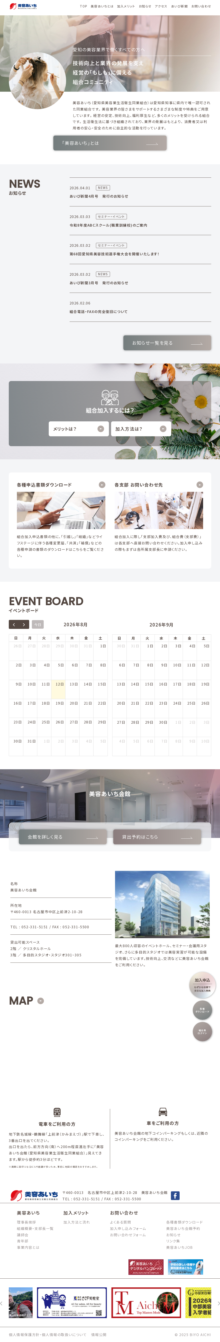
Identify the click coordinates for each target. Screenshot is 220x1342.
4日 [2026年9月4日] (89, 741)
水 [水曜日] (58, 638)
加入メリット (126, 6)
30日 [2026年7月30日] (74, 645)
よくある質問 (120, 1222)
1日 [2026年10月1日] (178, 722)
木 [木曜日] (72, 638)
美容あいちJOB (179, 1247)
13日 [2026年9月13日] (121, 684)
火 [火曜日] (44, 638)
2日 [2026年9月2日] (61, 741)
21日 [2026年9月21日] (135, 703)
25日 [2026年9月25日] (191, 703)
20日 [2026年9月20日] (121, 703)
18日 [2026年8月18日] (46, 703)
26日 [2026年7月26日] (18, 645)
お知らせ (145, 6)
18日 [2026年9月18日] (191, 684)
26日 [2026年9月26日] (205, 703)
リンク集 (173, 1241)
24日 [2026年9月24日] (177, 703)
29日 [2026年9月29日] (149, 722)
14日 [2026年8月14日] (88, 684)
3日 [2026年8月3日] (33, 664)
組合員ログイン (202, 1032)
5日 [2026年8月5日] (61, 664)
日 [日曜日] (16, 638)
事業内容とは (28, 1247)
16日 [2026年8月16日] (18, 703)
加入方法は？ (140, 429)
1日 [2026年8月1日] (103, 645)
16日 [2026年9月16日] (163, 684)
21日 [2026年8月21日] (88, 703)
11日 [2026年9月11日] (191, 664)
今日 (37, 624)
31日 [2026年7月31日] (88, 645)
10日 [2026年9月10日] (177, 664)
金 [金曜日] (86, 638)
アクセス (161, 6)
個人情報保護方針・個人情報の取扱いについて (48, 1334)
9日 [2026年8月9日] (19, 684)
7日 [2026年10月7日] (164, 741)
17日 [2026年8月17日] (32, 703)
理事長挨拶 (26, 1222)
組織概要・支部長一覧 (35, 1228)
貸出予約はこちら (157, 837)
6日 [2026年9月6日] (122, 664)
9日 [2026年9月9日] (164, 664)
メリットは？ (78, 429)
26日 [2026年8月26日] (60, 722)
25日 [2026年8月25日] (46, 722)
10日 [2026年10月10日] (205, 741)
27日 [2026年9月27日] (121, 722)
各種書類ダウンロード (184, 1222)
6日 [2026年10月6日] (150, 741)
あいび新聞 (179, 6)
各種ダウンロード (202, 1010)
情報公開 (99, 1334)
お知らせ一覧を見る (167, 343)
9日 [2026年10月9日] (192, 741)
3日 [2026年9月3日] (75, 741)
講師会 (23, 1234)
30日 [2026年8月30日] (18, 741)
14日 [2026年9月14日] (135, 684)
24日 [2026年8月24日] (32, 722)
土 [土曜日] (101, 638)
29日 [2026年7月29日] (60, 645)
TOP (83, 6)
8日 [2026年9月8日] (150, 664)
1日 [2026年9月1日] (47, 741)
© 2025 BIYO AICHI (193, 1334)
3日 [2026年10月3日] (207, 722)
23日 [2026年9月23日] (163, 703)
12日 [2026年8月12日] (60, 684)
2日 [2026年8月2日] (19, 664)
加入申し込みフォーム (128, 1228)
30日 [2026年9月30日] (163, 722)
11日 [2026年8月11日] (46, 684)
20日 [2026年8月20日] (74, 703)
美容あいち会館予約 (183, 1228)
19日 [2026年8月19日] (60, 703)
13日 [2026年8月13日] (74, 684)
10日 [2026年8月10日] (32, 684)
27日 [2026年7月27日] (32, 645)
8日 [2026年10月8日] (178, 741)
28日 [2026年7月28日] (46, 645)
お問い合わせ (201, 6)
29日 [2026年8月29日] (102, 722)
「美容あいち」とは (110, 143)
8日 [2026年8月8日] (103, 664)
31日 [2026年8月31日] (32, 741)
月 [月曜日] (30, 638)
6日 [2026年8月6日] (75, 664)
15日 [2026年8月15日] (102, 684)
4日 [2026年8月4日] (47, 664)
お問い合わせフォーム (128, 1234)
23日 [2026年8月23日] (18, 722)
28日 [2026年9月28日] (135, 722)
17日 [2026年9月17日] (177, 684)
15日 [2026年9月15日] (149, 684)
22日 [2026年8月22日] (102, 703)
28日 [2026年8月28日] (88, 722)
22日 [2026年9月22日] (149, 703)
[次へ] (218, 1303)
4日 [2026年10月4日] (122, 741)
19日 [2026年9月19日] (205, 684)
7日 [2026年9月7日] (136, 664)
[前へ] (1, 1303)
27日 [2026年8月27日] (74, 722)
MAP (21, 1001)
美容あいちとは (102, 6)
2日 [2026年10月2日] (192, 722)
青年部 (23, 1241)
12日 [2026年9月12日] (205, 664)
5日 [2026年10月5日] (136, 741)
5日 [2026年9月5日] (103, 741)
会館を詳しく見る (63, 837)
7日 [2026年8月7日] (89, 664)
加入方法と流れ (76, 1222)
